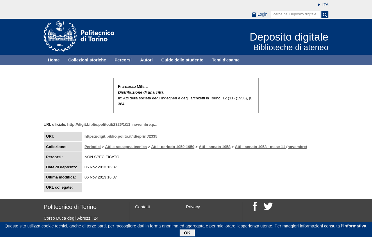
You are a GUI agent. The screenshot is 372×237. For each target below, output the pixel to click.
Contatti (142, 207)
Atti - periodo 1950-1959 (172, 147)
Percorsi (123, 60)
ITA (325, 4)
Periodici (93, 147)
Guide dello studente (182, 60)
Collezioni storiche (87, 60)
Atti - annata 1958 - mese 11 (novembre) (271, 147)
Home (54, 60)
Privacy (193, 207)
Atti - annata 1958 (214, 147)
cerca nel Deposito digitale (294, 14)
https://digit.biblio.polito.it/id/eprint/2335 (121, 136)
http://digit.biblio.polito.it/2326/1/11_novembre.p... (112, 124)
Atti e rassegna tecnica (126, 147)
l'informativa (353, 227)
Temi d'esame (225, 60)
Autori (146, 60)
